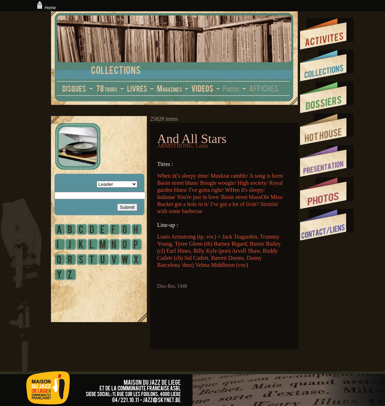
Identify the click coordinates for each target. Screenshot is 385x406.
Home (45, 7)
